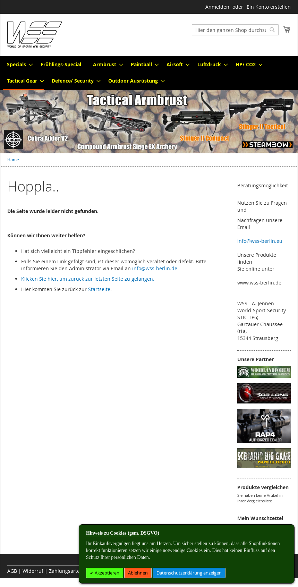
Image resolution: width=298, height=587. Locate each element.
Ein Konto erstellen (269, 6)
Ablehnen (138, 573)
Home (13, 159)
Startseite (99, 289)
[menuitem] (18, 64)
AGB (12, 571)
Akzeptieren (106, 573)
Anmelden (217, 6)
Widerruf (33, 571)
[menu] (149, 73)
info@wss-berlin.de (154, 268)
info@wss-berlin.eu (259, 241)
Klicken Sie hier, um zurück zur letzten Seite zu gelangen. (87, 278)
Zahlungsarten (66, 571)
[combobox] (235, 29)
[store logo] (34, 35)
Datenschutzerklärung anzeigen (189, 573)
